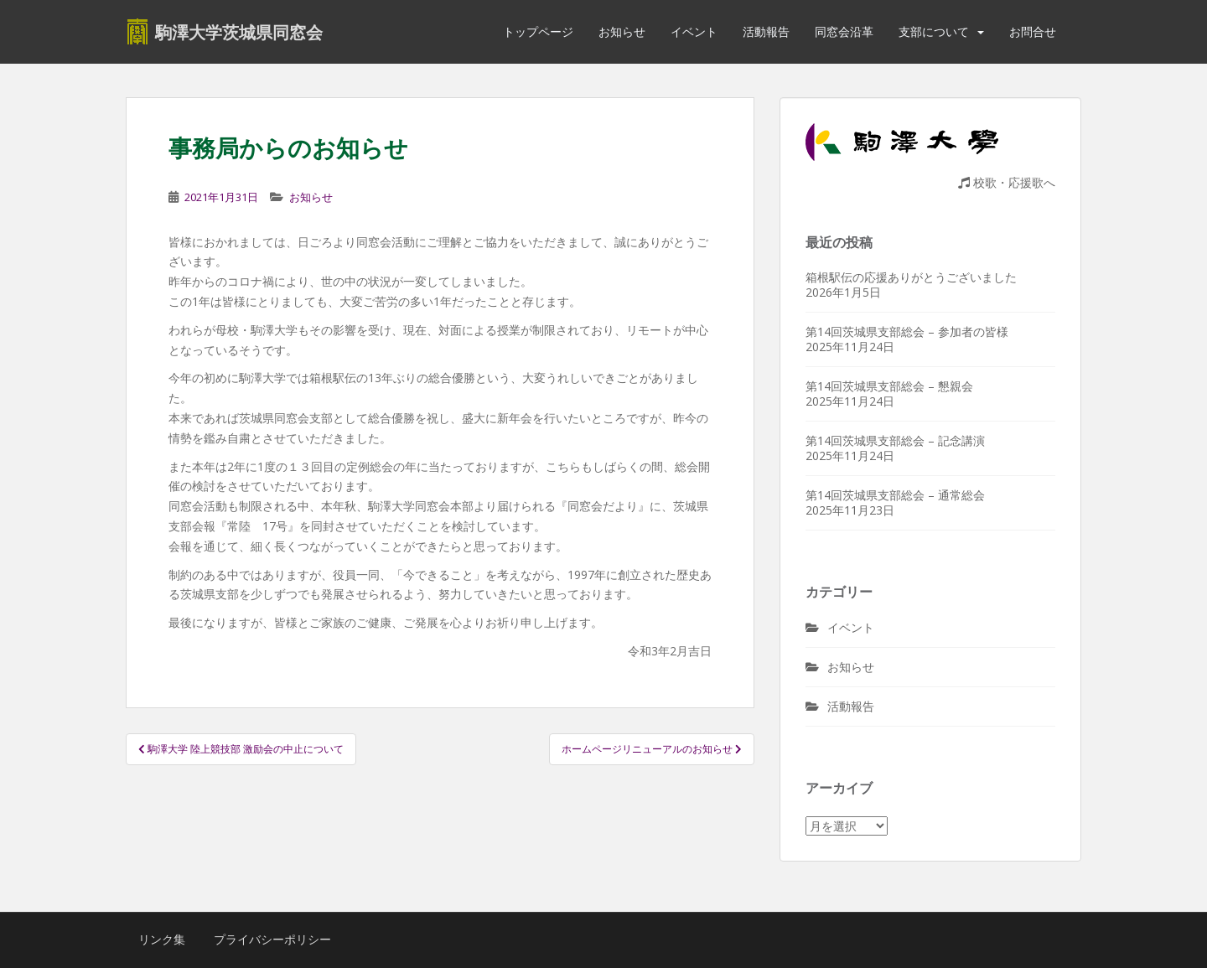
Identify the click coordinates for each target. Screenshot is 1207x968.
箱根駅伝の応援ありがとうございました (911, 277)
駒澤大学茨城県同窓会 (239, 32)
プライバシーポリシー (272, 939)
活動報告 (766, 31)
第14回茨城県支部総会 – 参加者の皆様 (907, 331)
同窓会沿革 (844, 31)
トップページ (538, 31)
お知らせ (621, 31)
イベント (694, 31)
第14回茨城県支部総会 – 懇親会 (889, 386)
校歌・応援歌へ (1006, 182)
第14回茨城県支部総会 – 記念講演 (895, 440)
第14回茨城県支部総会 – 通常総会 (895, 495)
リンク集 (161, 939)
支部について (934, 31)
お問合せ (1032, 31)
